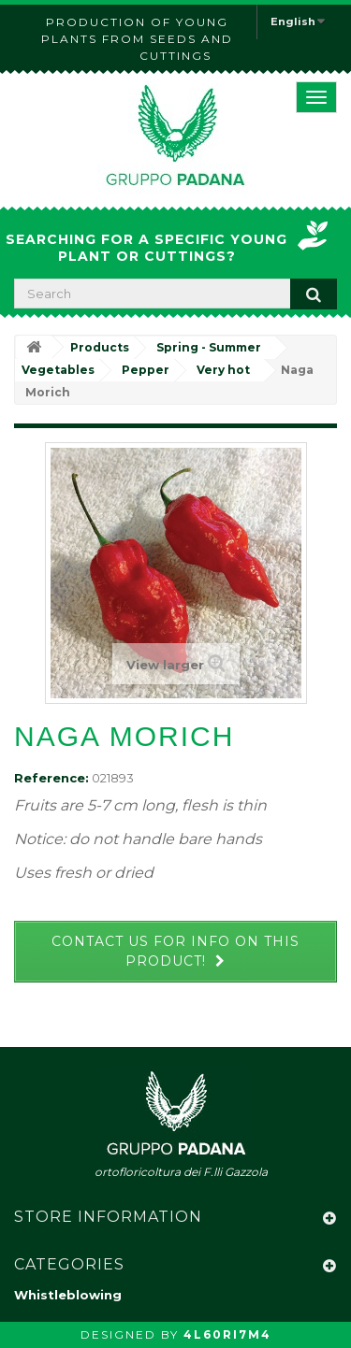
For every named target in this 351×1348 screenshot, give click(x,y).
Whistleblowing (68, 1294)
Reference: (51, 777)
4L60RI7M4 (227, 1334)
